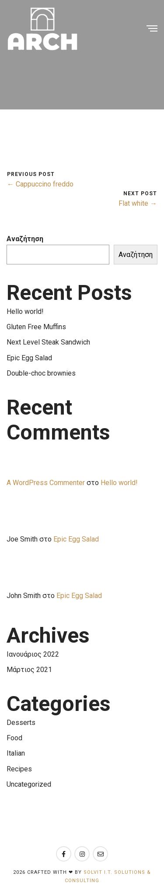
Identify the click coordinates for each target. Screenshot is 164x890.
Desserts (21, 722)
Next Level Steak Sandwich (48, 342)
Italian (16, 753)
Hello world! (25, 311)
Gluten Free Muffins (36, 327)
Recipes (19, 769)
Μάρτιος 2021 (29, 669)
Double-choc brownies (41, 373)
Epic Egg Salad (29, 358)
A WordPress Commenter (46, 482)
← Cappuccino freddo (40, 184)
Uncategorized (29, 784)
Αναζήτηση (25, 239)
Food (14, 738)
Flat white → (138, 203)
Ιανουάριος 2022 (33, 654)
